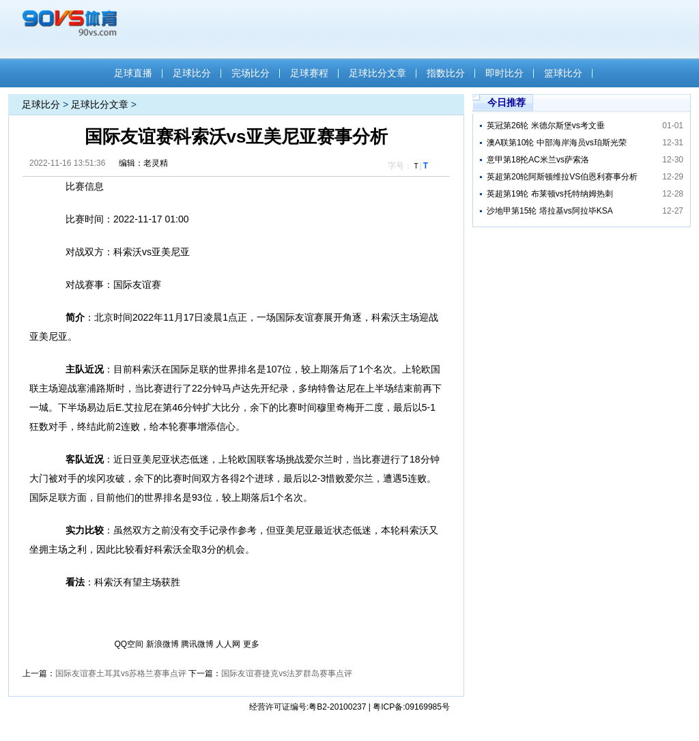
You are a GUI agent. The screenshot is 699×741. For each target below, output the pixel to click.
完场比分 (250, 73)
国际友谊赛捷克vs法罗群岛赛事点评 (286, 673)
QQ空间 (129, 644)
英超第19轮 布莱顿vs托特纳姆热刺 (550, 194)
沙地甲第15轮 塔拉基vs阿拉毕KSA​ (550, 211)
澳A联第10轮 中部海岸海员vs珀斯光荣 (557, 142)
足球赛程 (309, 73)
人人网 (228, 644)
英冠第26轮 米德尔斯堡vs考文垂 (546, 125)
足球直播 (133, 73)
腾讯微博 (197, 644)
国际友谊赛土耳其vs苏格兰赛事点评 (120, 673)
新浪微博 (162, 644)
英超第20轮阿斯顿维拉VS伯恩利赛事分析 (562, 176)
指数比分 (446, 73)
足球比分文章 (377, 73)
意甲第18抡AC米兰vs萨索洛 (538, 159)
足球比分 (192, 73)
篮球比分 (563, 73)
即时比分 (504, 73)
